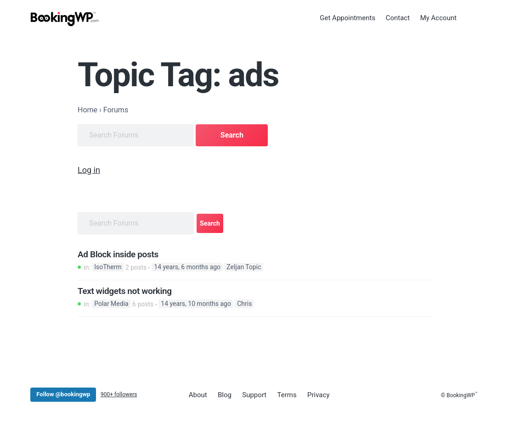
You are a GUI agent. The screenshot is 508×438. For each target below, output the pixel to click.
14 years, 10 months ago (196, 303)
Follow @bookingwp (63, 394)
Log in (89, 169)
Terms (285, 394)
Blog (224, 394)
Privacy (317, 394)
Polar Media (111, 303)
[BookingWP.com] (64, 19)
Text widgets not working (125, 291)
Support (253, 394)
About (197, 394)
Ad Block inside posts (118, 254)
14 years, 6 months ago (187, 267)
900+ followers (119, 394)
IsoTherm (108, 267)
